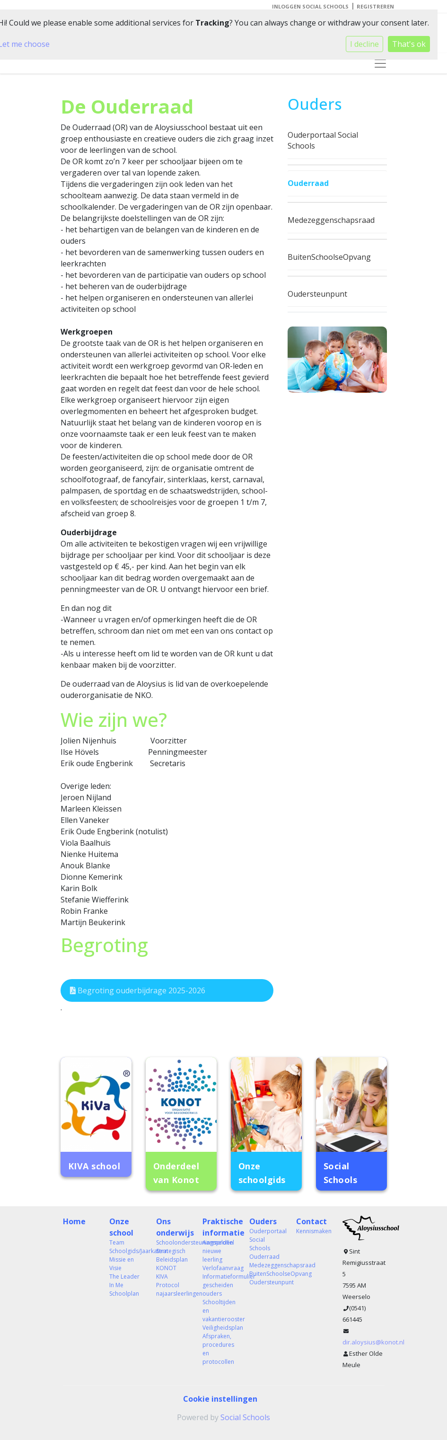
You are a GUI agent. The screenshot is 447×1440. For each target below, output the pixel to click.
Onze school (121, 1227)
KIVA (162, 1276)
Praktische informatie (218, 1227)
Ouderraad (308, 183)
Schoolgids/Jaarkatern (125, 1251)
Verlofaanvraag (218, 1268)
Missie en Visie (121, 1263)
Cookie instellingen (220, 1399)
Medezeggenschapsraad (331, 220)
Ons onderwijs (172, 1227)
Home (74, 1221)
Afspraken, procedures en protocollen (218, 1349)
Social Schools (245, 1417)
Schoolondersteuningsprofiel (172, 1242)
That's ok (409, 44)
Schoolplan (124, 1294)
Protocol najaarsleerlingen (172, 1289)
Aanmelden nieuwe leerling (217, 1250)
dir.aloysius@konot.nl (373, 1342)
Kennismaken (312, 1231)
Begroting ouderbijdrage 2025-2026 (137, 990)
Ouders (263, 1221)
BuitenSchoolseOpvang (329, 257)
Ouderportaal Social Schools (323, 140)
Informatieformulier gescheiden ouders (218, 1285)
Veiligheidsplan (218, 1328)
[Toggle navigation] (380, 63)
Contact (311, 1221)
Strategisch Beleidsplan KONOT (172, 1259)
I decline (364, 44)
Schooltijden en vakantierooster (218, 1310)
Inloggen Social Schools (310, 6)
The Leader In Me (124, 1280)
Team (116, 1242)
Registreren (375, 6)
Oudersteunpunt (317, 294)
